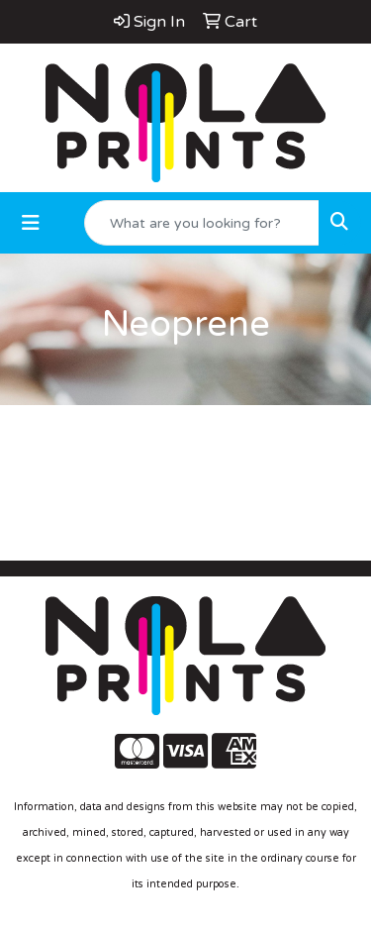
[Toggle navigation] (30, 223)
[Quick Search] (202, 223)
